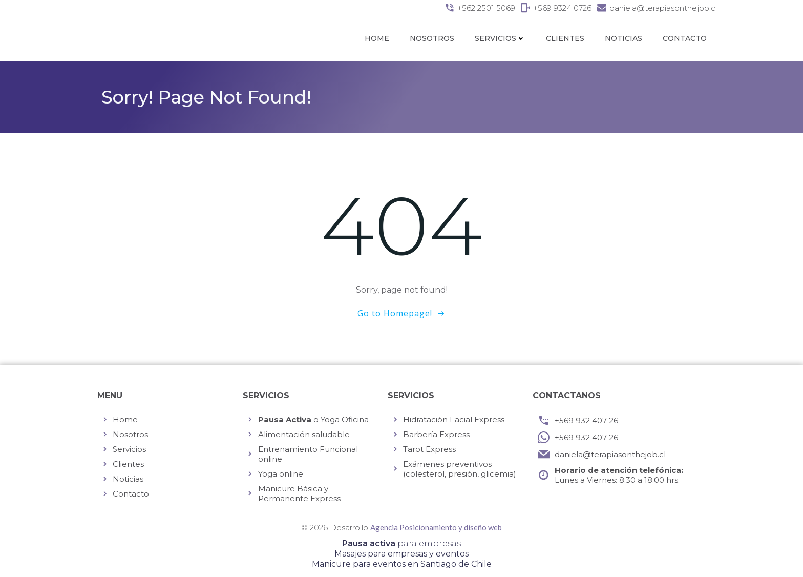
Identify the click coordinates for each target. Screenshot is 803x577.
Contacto (685, 38)
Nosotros (432, 38)
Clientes (565, 38)
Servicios (500, 38)
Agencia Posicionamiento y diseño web (436, 527)
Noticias (623, 38)
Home (377, 38)
